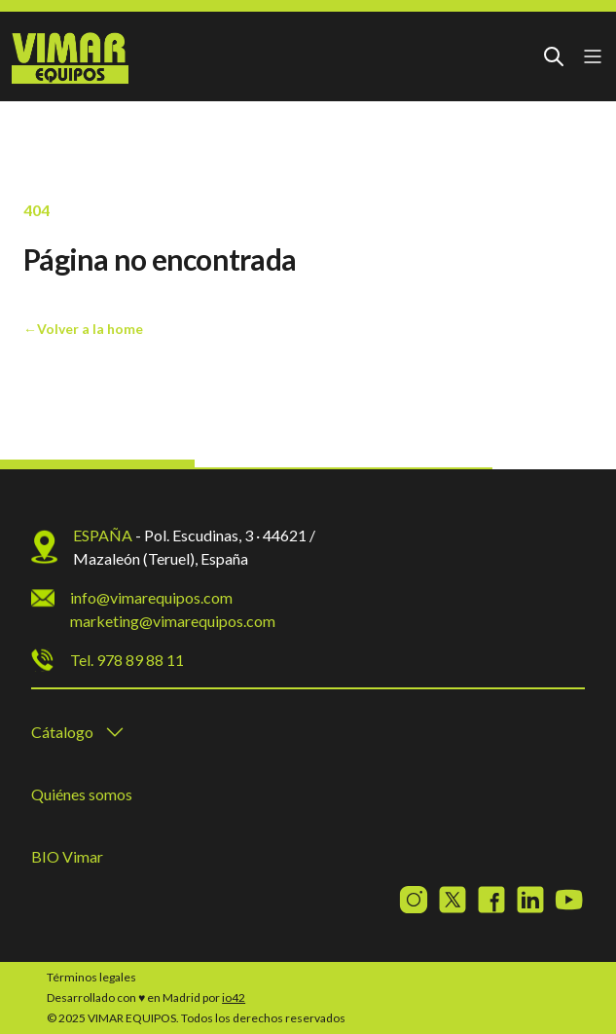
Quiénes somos (81, 794)
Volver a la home (83, 328)
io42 (233, 997)
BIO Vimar (67, 856)
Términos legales (91, 977)
